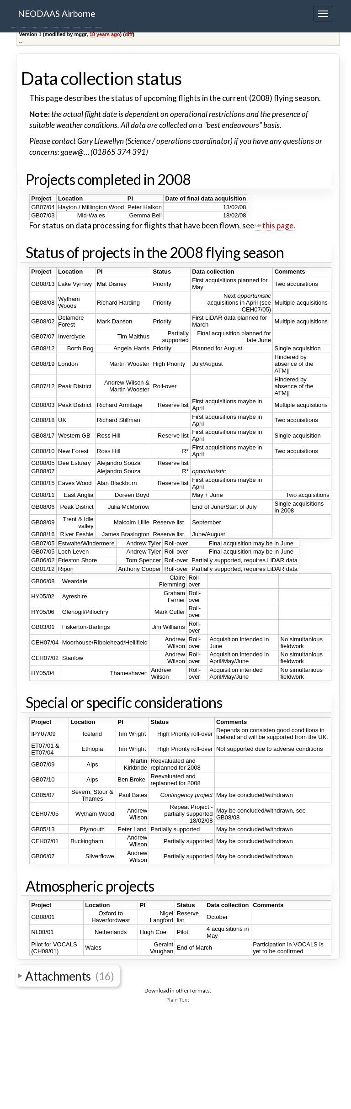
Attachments (69, 975)
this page (274, 225)
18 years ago (105, 34)
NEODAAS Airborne (57, 13)
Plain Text (177, 1000)
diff (129, 34)
